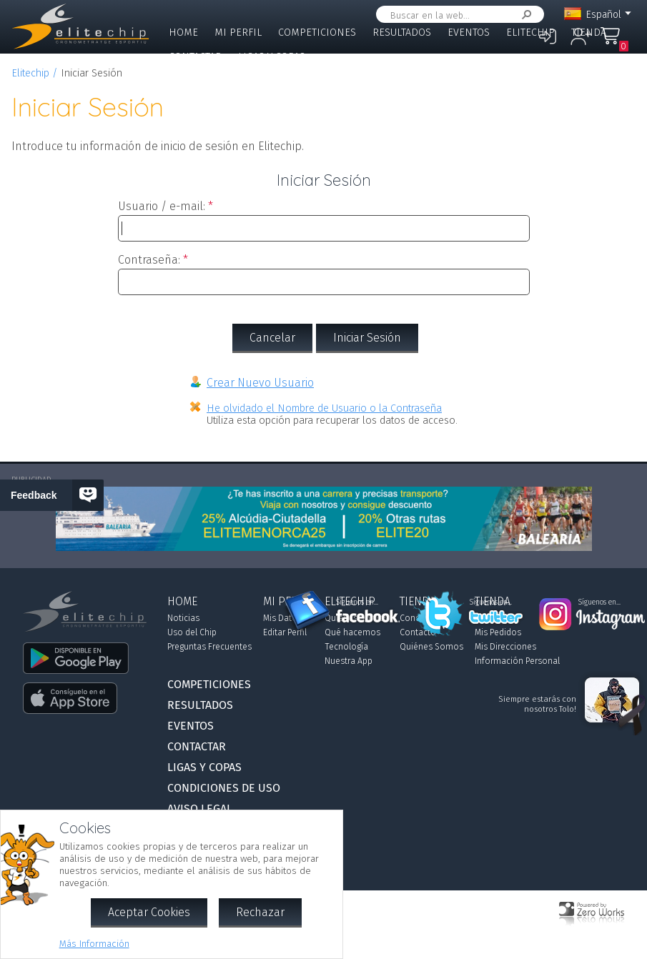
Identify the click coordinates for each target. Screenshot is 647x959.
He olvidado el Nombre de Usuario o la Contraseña (324, 408)
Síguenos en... (357, 602)
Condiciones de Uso (223, 788)
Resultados (401, 32)
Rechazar (260, 912)
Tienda (588, 32)
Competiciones (317, 32)
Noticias (183, 618)
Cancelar (272, 337)
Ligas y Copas (271, 57)
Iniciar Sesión (367, 337)
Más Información (94, 944)
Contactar (195, 57)
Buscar (524, 14)
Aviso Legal (199, 808)
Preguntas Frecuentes (209, 647)
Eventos (469, 32)
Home (183, 32)
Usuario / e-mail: (161, 206)
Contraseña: (149, 260)
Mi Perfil (238, 32)
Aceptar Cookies (149, 912)
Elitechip (530, 32)
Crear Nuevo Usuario (260, 382)
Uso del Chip (192, 632)
